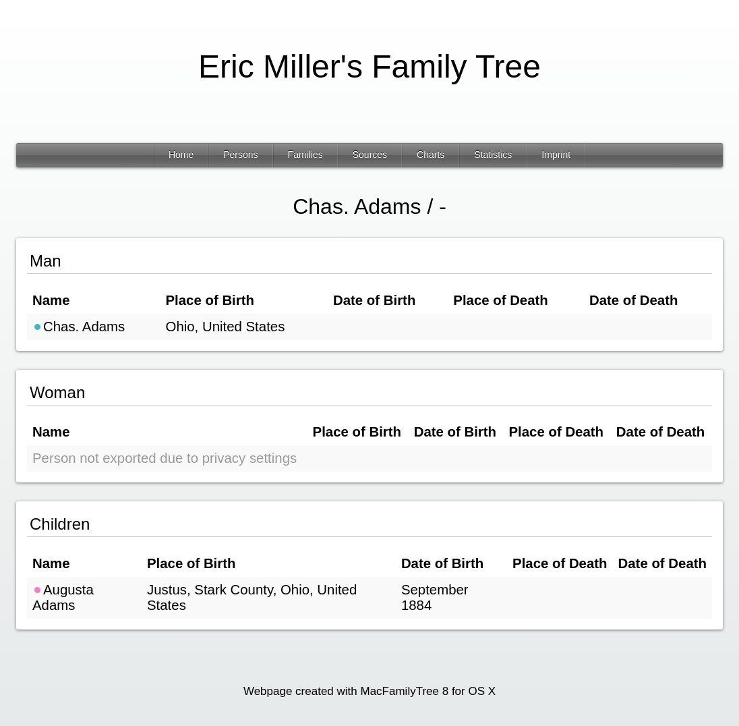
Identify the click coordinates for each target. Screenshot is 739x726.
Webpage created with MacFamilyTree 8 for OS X (369, 691)
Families (305, 154)
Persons (240, 154)
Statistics (493, 154)
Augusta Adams (63, 597)
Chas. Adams (78, 326)
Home (181, 154)
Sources (370, 154)
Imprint (555, 154)
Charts (430, 154)
